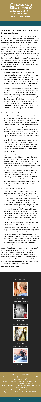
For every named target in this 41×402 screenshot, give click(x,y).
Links (33, 390)
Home (3, 385)
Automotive (27, 385)
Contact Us (24, 387)
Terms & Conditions (11, 390)
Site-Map (28, 390)
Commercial (18, 385)
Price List (21, 390)
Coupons (16, 387)
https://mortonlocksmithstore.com (27, 381)
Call (20, 399)
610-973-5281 (25, 16)
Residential (10, 385)
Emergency (35, 385)
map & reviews (22, 379)
